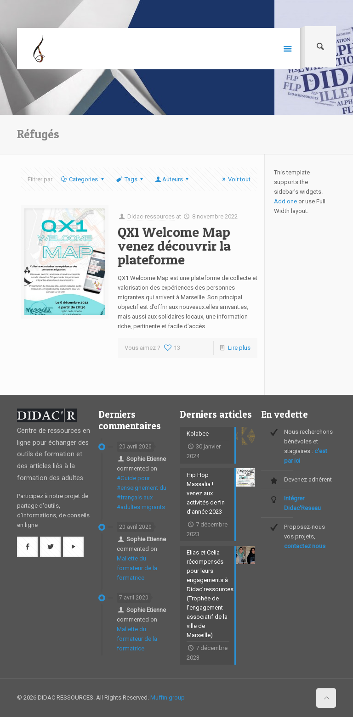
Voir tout (235, 179)
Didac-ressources (151, 216)
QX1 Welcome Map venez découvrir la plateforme (174, 246)
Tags (130, 179)
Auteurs (172, 179)
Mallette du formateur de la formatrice (137, 568)
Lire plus (239, 347)
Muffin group (167, 697)
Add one (285, 201)
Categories (82, 179)
